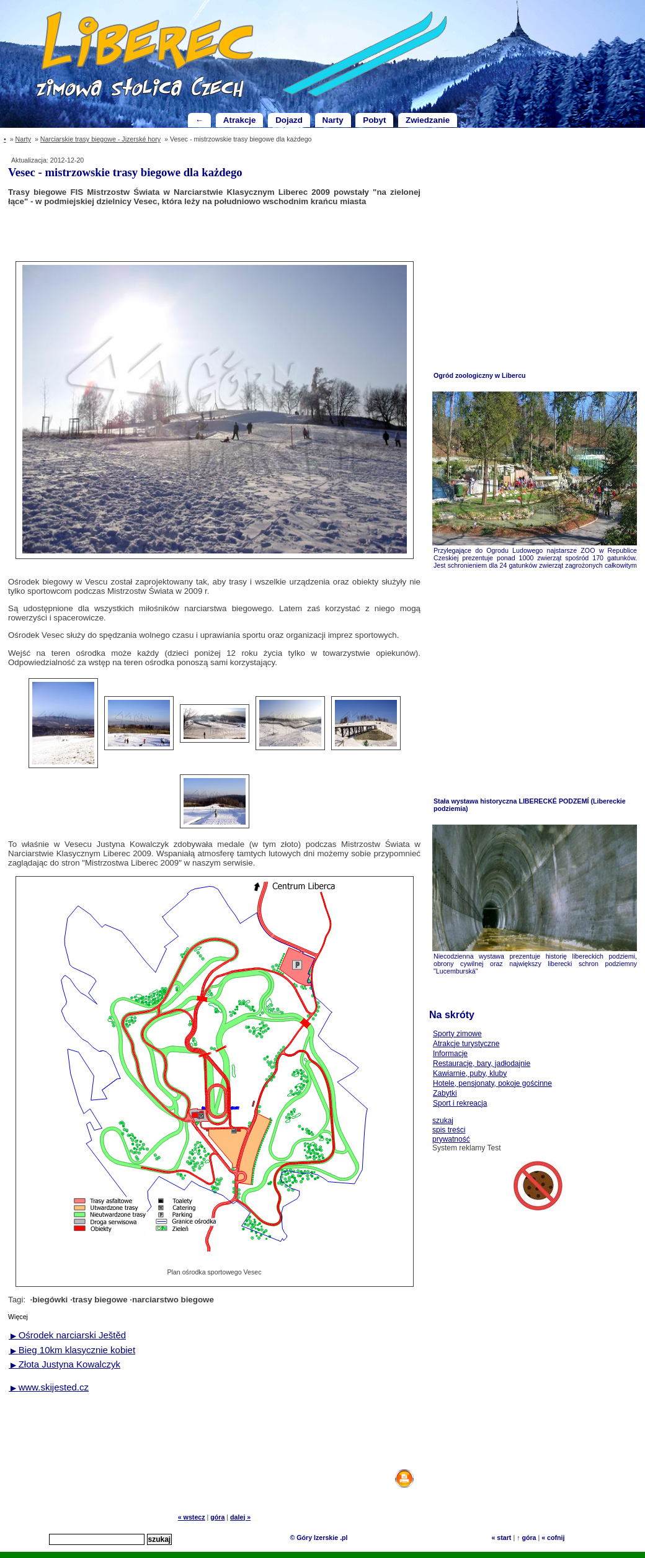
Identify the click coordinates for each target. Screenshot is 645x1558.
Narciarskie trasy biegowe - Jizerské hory (100, 139)
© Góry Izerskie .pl (318, 1537)
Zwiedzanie (428, 120)
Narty (333, 120)
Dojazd (289, 120)
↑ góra (526, 1537)
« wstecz (191, 1517)
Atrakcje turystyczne (466, 1043)
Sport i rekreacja (460, 1103)
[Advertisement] (214, 232)
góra (217, 1517)
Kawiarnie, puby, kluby (470, 1073)
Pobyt (374, 120)
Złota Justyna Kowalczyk (64, 1364)
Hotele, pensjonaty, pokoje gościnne (492, 1083)
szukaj (442, 1120)
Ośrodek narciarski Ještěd (67, 1335)
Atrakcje (239, 120)
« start (501, 1537)
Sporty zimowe (457, 1033)
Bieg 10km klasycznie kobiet (72, 1350)
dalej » (240, 1517)
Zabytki (445, 1093)
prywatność (451, 1139)
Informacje (450, 1053)
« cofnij (552, 1537)
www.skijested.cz (49, 1387)
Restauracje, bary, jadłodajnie (481, 1063)
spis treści (448, 1130)
